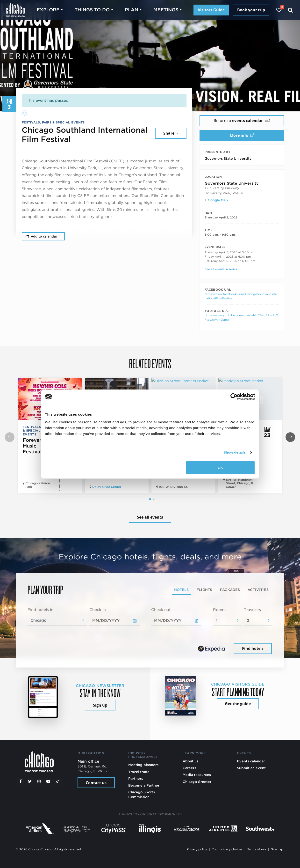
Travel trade (139, 772)
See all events (150, 517)
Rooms (219, 610)
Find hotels (253, 648)
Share (169, 133)
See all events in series (221, 269)
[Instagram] (39, 781)
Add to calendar (42, 236)
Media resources (197, 775)
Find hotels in (40, 610)
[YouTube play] (48, 781)
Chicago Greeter (197, 782)
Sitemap (277, 849)
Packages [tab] (230, 590)
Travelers (252, 610)
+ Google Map (216, 200)
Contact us (96, 782)
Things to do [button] (92, 10)
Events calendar (251, 761)
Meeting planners (143, 765)
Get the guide (238, 703)
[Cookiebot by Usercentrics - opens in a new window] (234, 396)
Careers (189, 768)
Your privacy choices (227, 849)
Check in (97, 610)
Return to (242, 120)
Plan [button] (131, 10)
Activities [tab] (258, 590)
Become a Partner (143, 785)
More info (242, 135)
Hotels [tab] (181, 590)
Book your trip (251, 10)
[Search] (290, 10)
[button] (150, 499)
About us (190, 761)
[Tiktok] (58, 781)
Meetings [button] (165, 10)
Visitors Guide (211, 10)
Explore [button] (48, 10)
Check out (161, 610)
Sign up (100, 705)
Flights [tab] (204, 590)
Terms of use (256, 849)
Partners (135, 778)
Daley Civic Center (106, 487)
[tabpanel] (150, 631)
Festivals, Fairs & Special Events (53, 122)
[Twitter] (30, 781)
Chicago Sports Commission (141, 794)
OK (220, 467)
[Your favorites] (279, 10)
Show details (234, 452)
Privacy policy (197, 849)
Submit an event (251, 768)
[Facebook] (20, 781)
